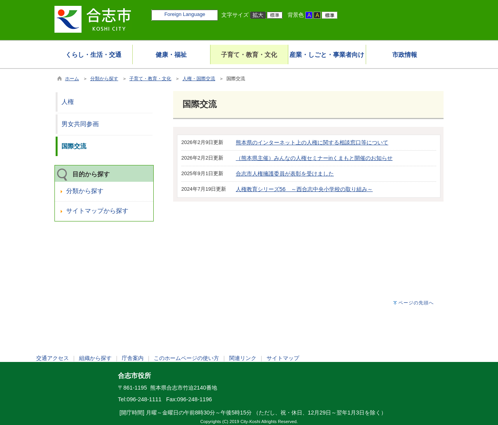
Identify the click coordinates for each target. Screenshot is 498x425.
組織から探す (95, 358)
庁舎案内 (133, 358)
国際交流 (73, 146)
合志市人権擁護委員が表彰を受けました (285, 173)
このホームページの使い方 (186, 358)
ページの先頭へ (416, 302)
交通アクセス (52, 358)
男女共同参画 (80, 124)
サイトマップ (283, 358)
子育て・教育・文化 (150, 78)
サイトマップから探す (97, 210)
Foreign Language (184, 14)
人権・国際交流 (198, 78)
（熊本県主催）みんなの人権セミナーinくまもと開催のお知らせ (314, 158)
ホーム (72, 78)
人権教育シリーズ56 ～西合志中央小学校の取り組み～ (304, 189)
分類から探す (104, 78)
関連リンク (242, 358)
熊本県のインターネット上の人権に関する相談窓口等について (312, 142)
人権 (67, 101)
